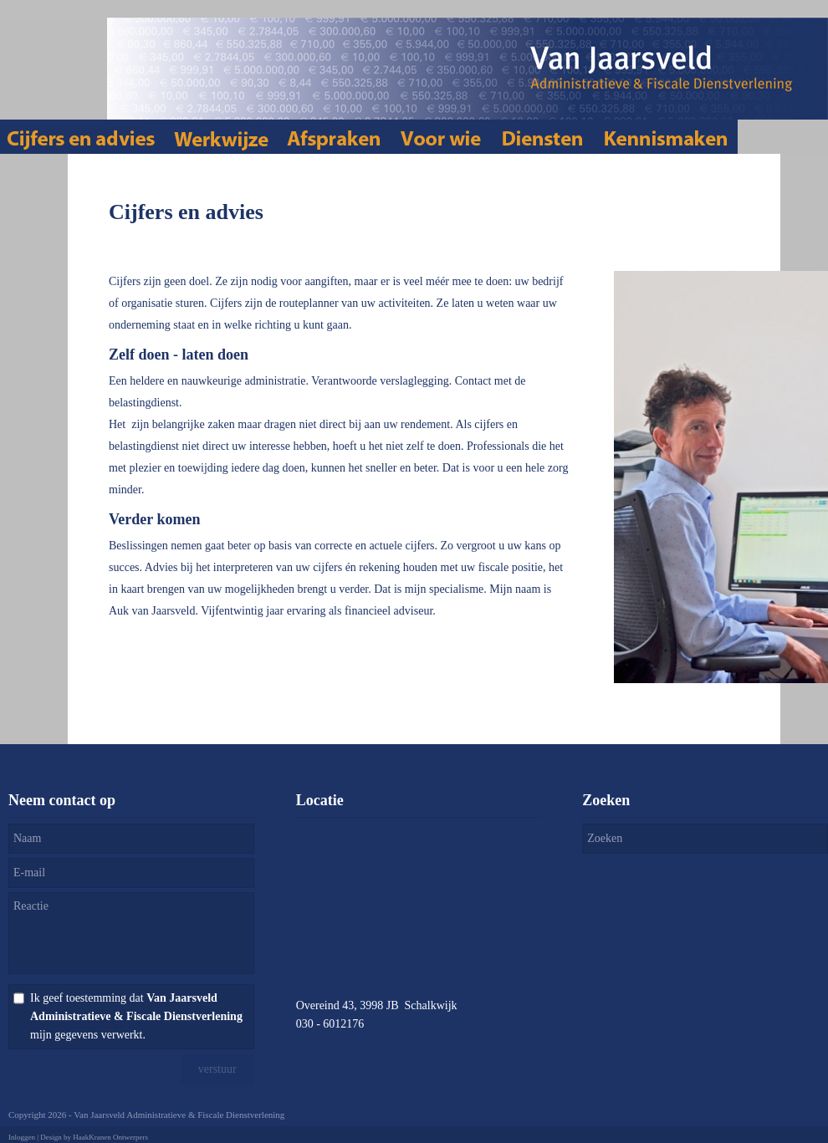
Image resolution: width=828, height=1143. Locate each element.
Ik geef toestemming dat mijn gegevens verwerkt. (136, 1016)
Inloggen (21, 1137)
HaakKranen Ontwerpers (110, 1137)
